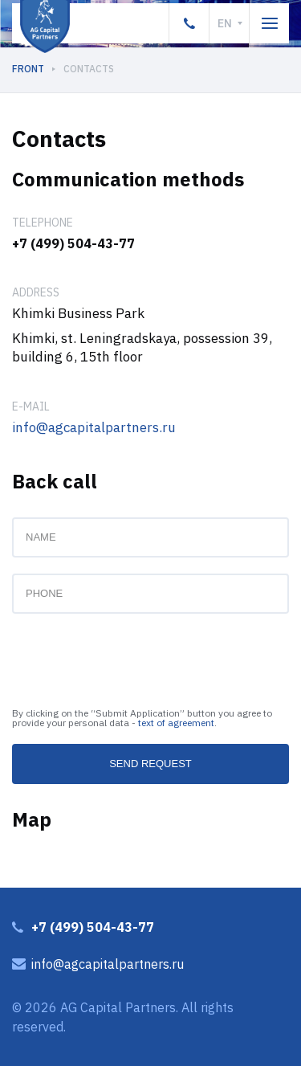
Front (28, 69)
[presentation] (134, 661)
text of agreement (176, 723)
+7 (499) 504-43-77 (73, 243)
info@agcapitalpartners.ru (94, 427)
